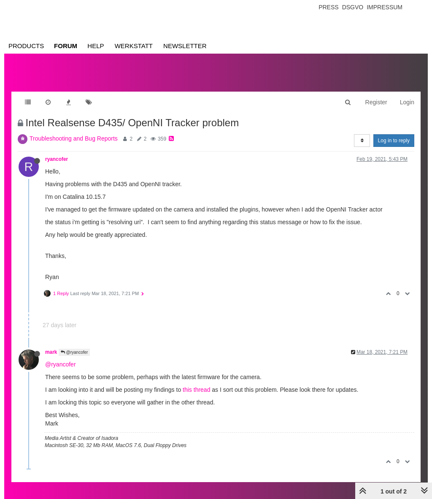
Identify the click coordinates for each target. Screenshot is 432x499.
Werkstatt (134, 45)
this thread (196, 389)
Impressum (384, 7)
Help (95, 45)
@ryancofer (74, 352)
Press (328, 7)
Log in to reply (394, 141)
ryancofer (56, 159)
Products (26, 45)
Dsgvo (353, 7)
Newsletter (185, 45)
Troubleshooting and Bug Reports (74, 138)
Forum (65, 45)
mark (51, 352)
